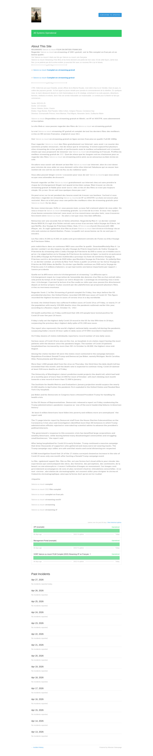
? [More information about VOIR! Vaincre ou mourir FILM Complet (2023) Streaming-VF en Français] (90, 554)
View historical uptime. (114, 522)
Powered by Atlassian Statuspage (110, 747)
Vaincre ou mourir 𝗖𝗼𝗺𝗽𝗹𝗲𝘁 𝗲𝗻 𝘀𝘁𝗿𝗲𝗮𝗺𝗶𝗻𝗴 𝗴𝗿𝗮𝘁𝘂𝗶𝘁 (54, 70)
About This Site (41, 46)
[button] (110, 15)
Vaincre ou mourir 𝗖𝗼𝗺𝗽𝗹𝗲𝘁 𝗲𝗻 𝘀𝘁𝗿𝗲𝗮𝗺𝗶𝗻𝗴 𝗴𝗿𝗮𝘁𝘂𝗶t (54, 78)
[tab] (35, 530)
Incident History (37, 747)
